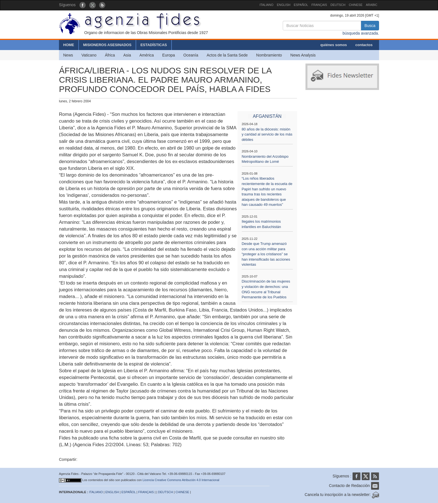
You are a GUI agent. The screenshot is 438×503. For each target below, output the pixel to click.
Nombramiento (269, 55)
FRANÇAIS (319, 4)
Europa (168, 55)
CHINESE (355, 4)
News (68, 55)
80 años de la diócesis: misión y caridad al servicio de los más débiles (267, 134)
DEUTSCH (337, 4)
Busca (369, 25)
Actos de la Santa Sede (227, 55)
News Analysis (303, 55)
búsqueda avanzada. (361, 33)
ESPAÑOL (301, 4)
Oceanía (190, 55)
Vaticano (88, 55)
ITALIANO (266, 4)
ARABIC (371, 4)
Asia (127, 55)
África (110, 55)
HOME (68, 45)
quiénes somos (333, 45)
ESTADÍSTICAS (153, 45)
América (147, 55)
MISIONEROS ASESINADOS (107, 45)
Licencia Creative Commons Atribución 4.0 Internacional (181, 480)
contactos (364, 45)
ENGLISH (283, 4)
